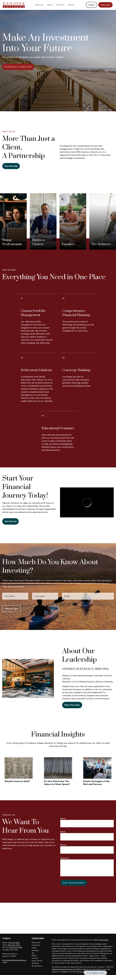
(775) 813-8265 (14, 943)
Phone (63, 845)
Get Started (10, 521)
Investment (36, 945)
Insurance (35, 950)
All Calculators (37, 966)
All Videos (35, 963)
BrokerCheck (103, 940)
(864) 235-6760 (14, 945)
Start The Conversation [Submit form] (74, 882)
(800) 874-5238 (16, 947)
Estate (34, 948)
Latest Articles (37, 961)
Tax (33, 953)
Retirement (36, 943)
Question (64, 858)
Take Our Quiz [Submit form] (11, 608)
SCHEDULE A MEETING (18, 66)
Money (34, 955)
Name (63, 818)
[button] (39, 5)
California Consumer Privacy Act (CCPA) (66, 969)
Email (62, 831)
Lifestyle (35, 958)
